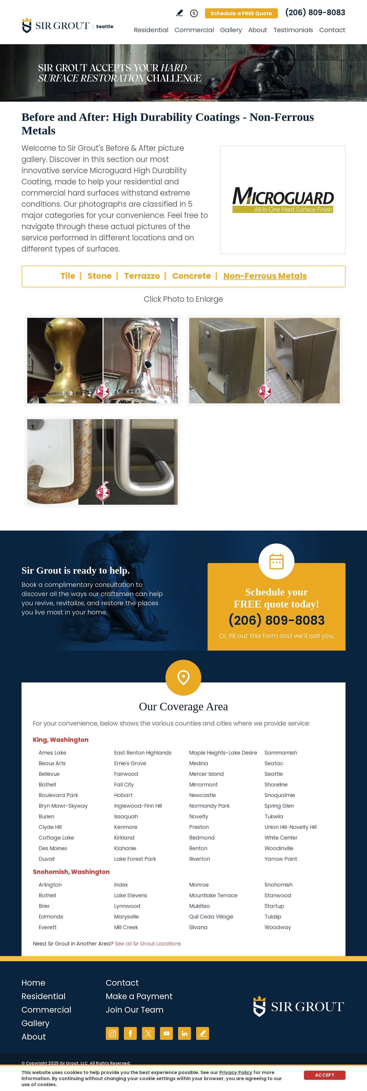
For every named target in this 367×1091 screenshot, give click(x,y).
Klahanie (125, 848)
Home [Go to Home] (33, 983)
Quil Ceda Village (211, 916)
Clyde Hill (50, 827)
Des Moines (53, 848)
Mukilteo (199, 906)
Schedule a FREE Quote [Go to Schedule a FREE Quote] (241, 13)
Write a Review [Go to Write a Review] (179, 12)
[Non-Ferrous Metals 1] (102, 360)
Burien (46, 816)
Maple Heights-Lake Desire (223, 752)
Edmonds (51, 916)
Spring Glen (279, 805)
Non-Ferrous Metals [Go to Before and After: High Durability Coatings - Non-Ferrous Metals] (265, 276)
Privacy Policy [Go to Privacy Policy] (235, 1072)
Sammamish (281, 752)
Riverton (199, 858)
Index (121, 884)
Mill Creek (126, 927)
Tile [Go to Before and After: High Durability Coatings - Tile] (67, 276)
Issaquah (126, 816)
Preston (199, 827)
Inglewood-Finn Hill (138, 805)
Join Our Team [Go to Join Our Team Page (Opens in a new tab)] (135, 1009)
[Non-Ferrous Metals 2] (264, 360)
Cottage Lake (56, 837)
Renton (198, 848)
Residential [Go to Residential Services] (151, 30)
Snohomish (278, 884)
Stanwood (278, 895)
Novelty (198, 816)
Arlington (50, 884)
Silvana (198, 927)
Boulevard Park (58, 795)
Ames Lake (52, 752)
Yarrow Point (281, 858)
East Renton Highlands (142, 752)
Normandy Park (209, 805)
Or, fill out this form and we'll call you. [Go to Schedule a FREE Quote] (276, 635)
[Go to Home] (73, 25)
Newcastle (202, 795)
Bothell (47, 784)
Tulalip (273, 916)
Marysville (126, 916)
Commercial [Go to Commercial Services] (194, 30)
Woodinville (279, 848)
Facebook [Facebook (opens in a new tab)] (130, 1033)
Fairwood (126, 773)
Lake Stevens (130, 895)
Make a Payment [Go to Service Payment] (139, 996)
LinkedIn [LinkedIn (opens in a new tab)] (184, 1033)
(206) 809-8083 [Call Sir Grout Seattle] (315, 12)
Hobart (123, 795)
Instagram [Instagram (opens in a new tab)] (112, 1033)
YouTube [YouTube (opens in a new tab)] (166, 1033)
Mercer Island (206, 773)
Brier (44, 906)
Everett (47, 927)
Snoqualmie (280, 795)
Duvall (46, 858)
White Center (281, 837)
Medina (198, 763)
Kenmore (125, 827)
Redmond (202, 837)
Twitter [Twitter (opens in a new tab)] (148, 1033)
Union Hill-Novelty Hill (291, 827)
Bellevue (49, 773)
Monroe (199, 884)
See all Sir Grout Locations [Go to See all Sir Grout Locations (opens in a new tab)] (148, 943)
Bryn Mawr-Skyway (63, 805)
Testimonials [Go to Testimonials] (293, 30)
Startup (274, 906)
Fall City (124, 784)
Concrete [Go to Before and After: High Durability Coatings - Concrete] (191, 276)
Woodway (278, 927)
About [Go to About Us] (257, 30)
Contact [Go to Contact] (332, 30)
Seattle (274, 773)
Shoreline (276, 784)
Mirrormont (203, 784)
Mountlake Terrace (213, 895)
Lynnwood (127, 906)
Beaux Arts (52, 763)
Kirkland (124, 837)
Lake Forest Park (135, 858)
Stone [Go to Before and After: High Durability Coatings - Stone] (100, 276)
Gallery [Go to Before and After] (231, 30)
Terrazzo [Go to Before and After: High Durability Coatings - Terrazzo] (142, 276)
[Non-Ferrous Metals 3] (102, 462)
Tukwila (274, 816)
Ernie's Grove (130, 763)
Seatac (274, 763)
